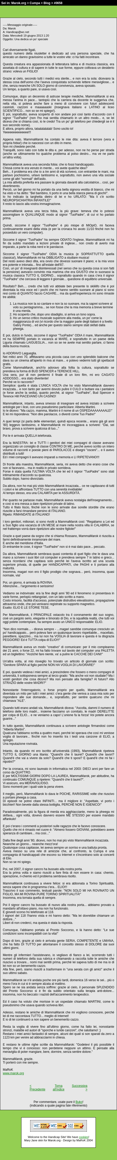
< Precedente (37, 1087)
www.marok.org (13, 1073)
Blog (46, 3)
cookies (83, 1137)
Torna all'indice (59, 1087)
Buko (79, 1102)
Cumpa (35, 3)
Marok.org (18, 3)
